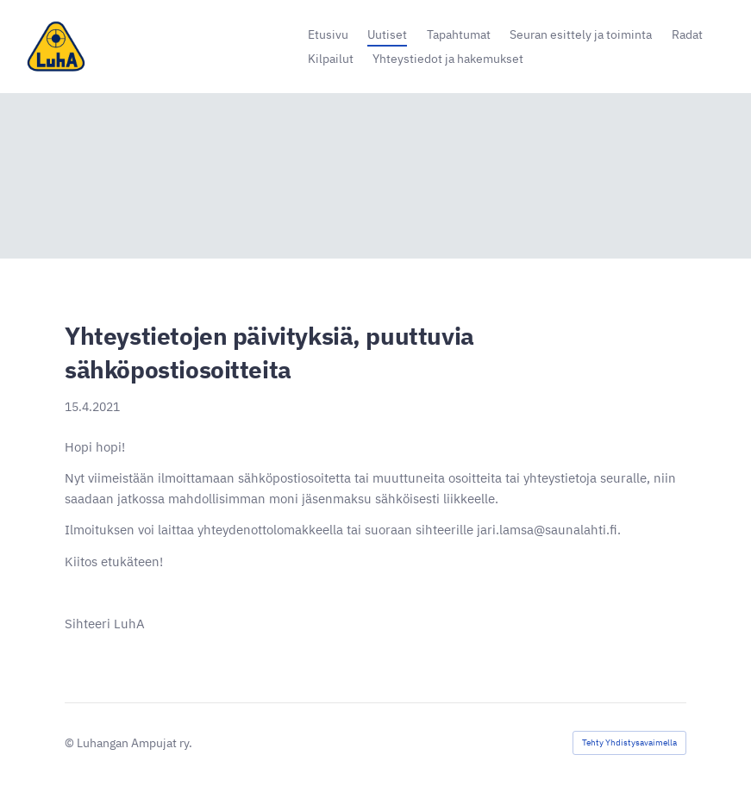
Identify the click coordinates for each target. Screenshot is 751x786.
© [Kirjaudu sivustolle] (71, 743)
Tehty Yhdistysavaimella (629, 742)
